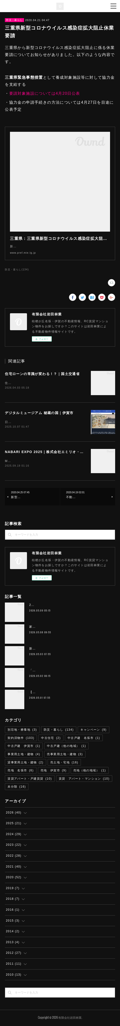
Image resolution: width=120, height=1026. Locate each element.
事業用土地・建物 (24, 755)
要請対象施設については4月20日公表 (44, 93)
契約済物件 (21, 739)
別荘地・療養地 (22, 730)
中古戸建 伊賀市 (24, 747)
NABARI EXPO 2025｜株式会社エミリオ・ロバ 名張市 (53, 452)
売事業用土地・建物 (65, 755)
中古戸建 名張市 (84, 739)
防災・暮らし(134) (17, 269)
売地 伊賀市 (54, 771)
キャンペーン (93, 730)
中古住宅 (51, 739)
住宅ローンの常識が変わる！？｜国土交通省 (42, 374)
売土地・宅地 (64, 763)
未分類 (17, 787)
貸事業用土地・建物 (25, 763)
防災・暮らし (14, 20)
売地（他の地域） (89, 771)
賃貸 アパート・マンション (84, 779)
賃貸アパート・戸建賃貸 (30, 779)
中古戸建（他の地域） (66, 747)
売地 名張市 (21, 771)
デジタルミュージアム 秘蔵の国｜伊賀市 (39, 413)
